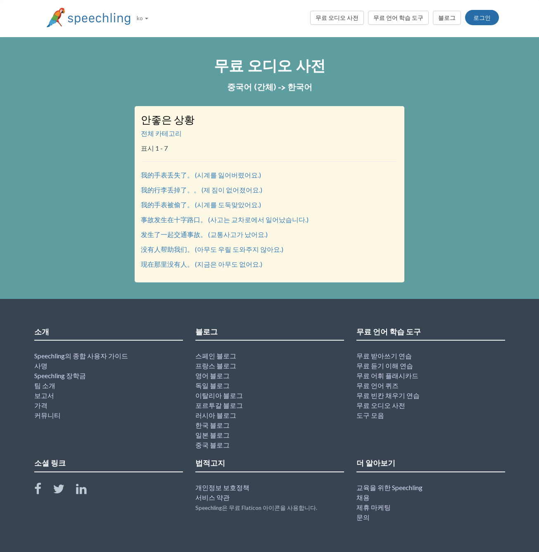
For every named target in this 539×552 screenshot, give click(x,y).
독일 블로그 (212, 385)
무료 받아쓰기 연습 (384, 356)
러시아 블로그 (215, 415)
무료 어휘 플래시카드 (387, 375)
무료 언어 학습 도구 (398, 17)
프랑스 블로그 (215, 366)
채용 (363, 497)
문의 (363, 517)
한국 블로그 (212, 425)
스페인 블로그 (215, 356)
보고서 (44, 395)
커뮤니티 (47, 415)
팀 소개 (44, 385)
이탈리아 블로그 (219, 395)
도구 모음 (370, 415)
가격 (40, 405)
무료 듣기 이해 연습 (384, 366)
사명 (40, 366)
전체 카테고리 (161, 133)
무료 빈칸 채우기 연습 (388, 395)
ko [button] (142, 17)
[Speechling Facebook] (43, 491)
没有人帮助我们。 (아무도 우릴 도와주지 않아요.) (212, 249)
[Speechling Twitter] (64, 491)
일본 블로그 (212, 435)
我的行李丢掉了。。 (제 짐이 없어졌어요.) (201, 190)
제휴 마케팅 (373, 507)
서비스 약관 (212, 497)
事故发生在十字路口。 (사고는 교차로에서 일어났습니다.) (225, 219)
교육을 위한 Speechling (389, 487)
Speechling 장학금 (60, 375)
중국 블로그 (212, 445)
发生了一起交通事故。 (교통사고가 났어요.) (204, 234)
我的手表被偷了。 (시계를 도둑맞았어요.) (201, 204)
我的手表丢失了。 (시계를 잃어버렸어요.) (201, 175)
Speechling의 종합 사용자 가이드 (81, 356)
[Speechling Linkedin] (86, 491)
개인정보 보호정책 (222, 487)
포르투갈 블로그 (219, 405)
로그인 (482, 17)
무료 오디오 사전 (337, 17)
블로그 (447, 17)
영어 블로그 (212, 375)
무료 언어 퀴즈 (377, 385)
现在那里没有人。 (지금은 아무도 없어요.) (201, 264)
